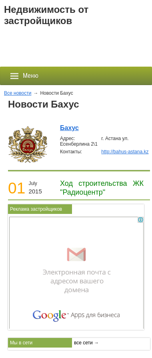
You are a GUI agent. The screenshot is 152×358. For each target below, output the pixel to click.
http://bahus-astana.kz (124, 152)
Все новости (17, 93)
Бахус (69, 127)
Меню (24, 75)
